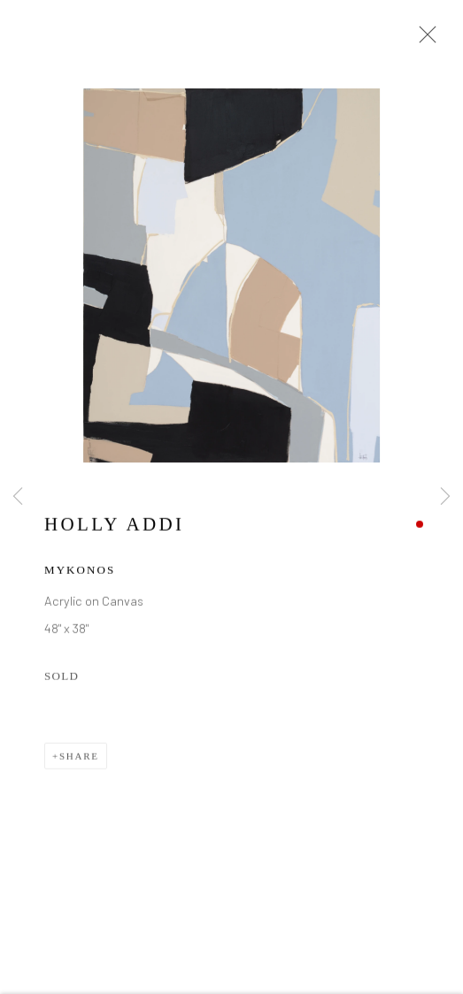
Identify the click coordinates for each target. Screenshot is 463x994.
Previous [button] (17, 497)
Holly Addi (114, 526)
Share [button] (79, 758)
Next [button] (445, 497)
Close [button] (423, 40)
